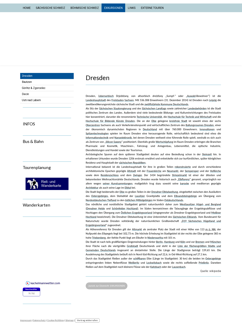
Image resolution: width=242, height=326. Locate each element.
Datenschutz (39, 320)
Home (27, 8)
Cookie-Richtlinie (55, 320)
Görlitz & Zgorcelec (33, 88)
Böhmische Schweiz (84, 8)
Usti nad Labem (31, 100)
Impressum (25, 320)
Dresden (27, 75)
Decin (25, 94)
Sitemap (69, 320)
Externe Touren (152, 8)
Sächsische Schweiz (50, 8)
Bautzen (27, 82)
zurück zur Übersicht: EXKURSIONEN (106, 285)
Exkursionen (113, 8)
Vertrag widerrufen (87, 320)
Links (132, 8)
